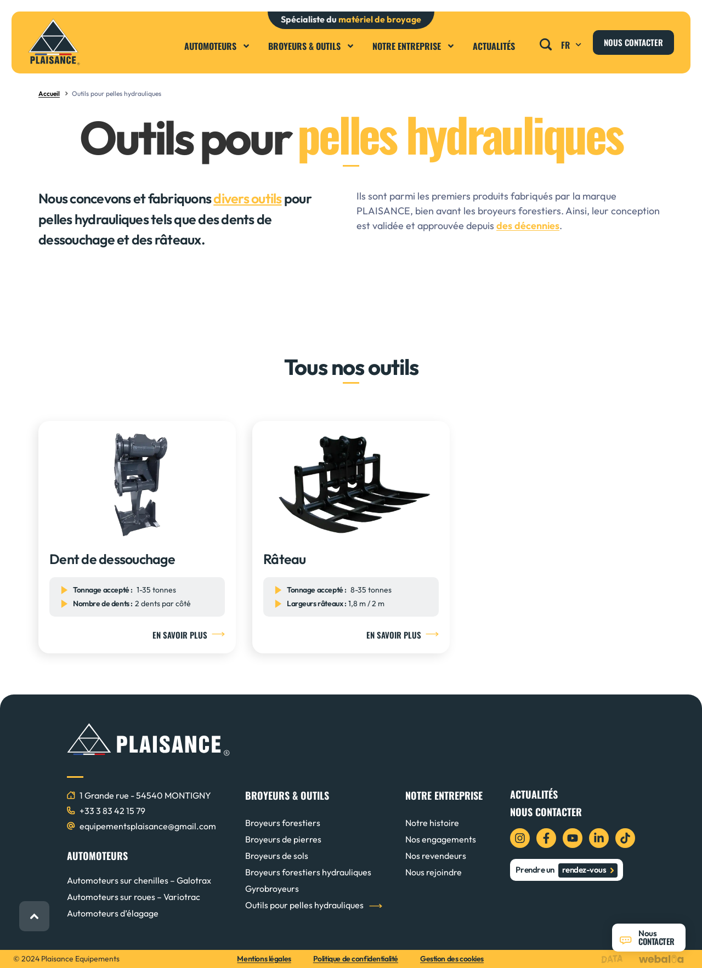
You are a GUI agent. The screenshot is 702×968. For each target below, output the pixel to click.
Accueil (49, 93)
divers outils (247, 198)
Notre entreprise (413, 46)
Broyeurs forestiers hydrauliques (308, 872)
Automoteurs (217, 46)
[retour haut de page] (34, 916)
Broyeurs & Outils (311, 46)
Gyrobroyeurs (272, 888)
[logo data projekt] (614, 959)
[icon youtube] (572, 838)
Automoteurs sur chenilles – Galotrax (139, 880)
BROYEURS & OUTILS (287, 795)
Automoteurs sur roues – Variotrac (133, 896)
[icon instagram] (520, 838)
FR (572, 45)
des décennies (527, 225)
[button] (546, 41)
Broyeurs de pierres (283, 839)
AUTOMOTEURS (97, 856)
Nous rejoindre (433, 872)
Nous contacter (546, 811)
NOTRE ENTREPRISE (444, 795)
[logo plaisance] (54, 42)
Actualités (494, 46)
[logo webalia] (664, 959)
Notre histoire (432, 822)
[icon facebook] (546, 838)
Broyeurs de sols (276, 855)
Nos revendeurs (435, 855)
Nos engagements (440, 839)
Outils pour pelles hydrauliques (304, 904)
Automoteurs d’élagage (112, 913)
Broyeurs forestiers (282, 822)
